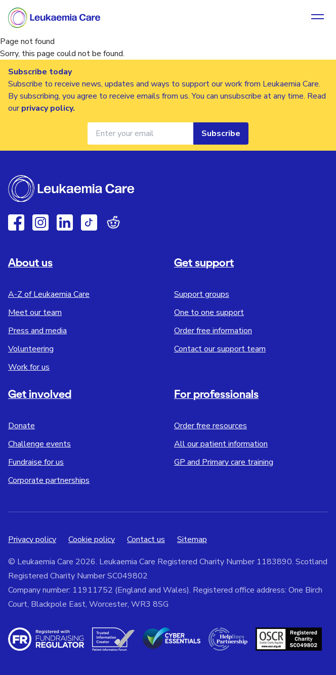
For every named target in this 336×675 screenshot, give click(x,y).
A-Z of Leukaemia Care (49, 294)
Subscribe (220, 133)
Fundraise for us (36, 462)
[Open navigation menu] (317, 17)
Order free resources (210, 425)
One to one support (209, 312)
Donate (21, 425)
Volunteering (31, 348)
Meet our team (35, 312)
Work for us (29, 367)
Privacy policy (32, 539)
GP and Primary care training (223, 462)
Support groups (201, 294)
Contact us (146, 539)
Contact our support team (220, 348)
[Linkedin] (65, 222)
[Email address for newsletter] (140, 133)
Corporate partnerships (49, 480)
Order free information (213, 330)
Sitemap (192, 539)
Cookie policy (91, 539)
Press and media (37, 330)
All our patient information (221, 443)
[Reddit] (113, 222)
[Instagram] (40, 222)
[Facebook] (16, 222)
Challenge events (39, 443)
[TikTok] (89, 222)
